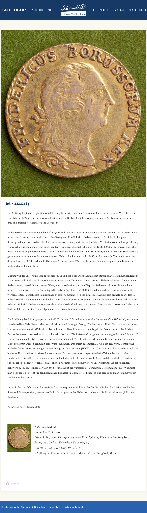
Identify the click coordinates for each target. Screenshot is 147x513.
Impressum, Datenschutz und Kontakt (63, 507)
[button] (73, 113)
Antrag (120, 10)
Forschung (21, 10)
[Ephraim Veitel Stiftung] (73, 10)
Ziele (51, 10)
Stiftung (38, 10)
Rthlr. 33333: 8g (17, 203)
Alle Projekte (102, 10)
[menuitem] (21, 10)
